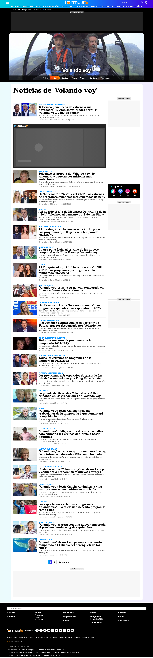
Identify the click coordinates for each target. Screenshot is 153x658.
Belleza (30, 652)
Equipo (65, 78)
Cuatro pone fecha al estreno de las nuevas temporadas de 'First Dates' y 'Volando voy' (69, 251)
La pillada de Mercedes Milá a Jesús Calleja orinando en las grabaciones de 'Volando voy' (70, 394)
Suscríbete (123, 620)
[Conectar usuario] (145, 2)
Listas (37, 617)
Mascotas (75, 652)
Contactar (85, 637)
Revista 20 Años (133, 6)
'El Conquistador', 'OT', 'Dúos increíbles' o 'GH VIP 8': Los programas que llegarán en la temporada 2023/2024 (70, 270)
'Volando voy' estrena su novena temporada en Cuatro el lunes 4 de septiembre (71, 289)
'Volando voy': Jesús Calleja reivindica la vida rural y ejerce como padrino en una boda (70, 488)
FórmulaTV (16, 10)
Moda (25, 652)
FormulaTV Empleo (28, 649)
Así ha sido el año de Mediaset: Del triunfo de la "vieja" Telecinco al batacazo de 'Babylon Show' (72, 213)
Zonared (59, 655)
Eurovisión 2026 (96, 619)
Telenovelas (97, 6)
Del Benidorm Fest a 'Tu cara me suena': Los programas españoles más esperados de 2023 (70, 306)
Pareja (37, 652)
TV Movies (39, 619)
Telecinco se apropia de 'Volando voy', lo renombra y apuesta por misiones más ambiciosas (67, 176)
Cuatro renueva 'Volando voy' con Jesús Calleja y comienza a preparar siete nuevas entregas (72, 470)
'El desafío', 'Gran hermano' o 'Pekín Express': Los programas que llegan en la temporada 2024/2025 (70, 232)
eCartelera (40, 649)
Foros (120, 6)
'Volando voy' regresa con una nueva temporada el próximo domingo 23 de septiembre (72, 526)
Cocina (54, 652)
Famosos (111, 6)
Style (26, 655)
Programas (83, 6)
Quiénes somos (12, 637)
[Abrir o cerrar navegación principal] (7, 2)
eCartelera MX (50, 649)
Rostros (122, 612)
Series (25, 6)
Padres (43, 652)
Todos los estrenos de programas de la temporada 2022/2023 (65, 342)
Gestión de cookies (66, 637)
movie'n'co (61, 649)
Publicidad (77, 637)
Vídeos (63, 6)
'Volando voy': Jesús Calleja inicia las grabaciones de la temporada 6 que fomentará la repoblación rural (71, 413)
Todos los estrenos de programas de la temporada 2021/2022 (65, 359)
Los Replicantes (23, 647)
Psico (69, 652)
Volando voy (37, 10)
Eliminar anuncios (77, 12)
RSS (92, 637)
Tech (33, 655)
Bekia (19, 652)
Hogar (63, 652)
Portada (11, 612)
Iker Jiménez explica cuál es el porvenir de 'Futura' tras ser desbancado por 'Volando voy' (70, 324)
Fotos (72, 6)
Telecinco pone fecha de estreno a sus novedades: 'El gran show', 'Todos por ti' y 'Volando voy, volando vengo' (68, 109)
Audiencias (35, 6)
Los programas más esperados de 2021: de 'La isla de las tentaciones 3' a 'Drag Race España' (70, 377)
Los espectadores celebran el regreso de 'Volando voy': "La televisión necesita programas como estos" (72, 506)
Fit (59, 652)
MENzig (20, 655)
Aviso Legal (23, 637)
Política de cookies (50, 637)
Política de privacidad (35, 637)
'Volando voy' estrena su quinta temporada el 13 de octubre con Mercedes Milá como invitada (72, 453)
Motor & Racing (49, 655)
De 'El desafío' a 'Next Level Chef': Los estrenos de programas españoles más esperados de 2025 (72, 195)
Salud (49, 652)
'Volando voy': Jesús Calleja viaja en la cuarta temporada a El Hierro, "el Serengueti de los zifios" (70, 544)
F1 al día (39, 655)
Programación (51, 6)
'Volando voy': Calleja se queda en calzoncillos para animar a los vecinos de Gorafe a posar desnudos (71, 433)
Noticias (15, 6)
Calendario (39, 615)
